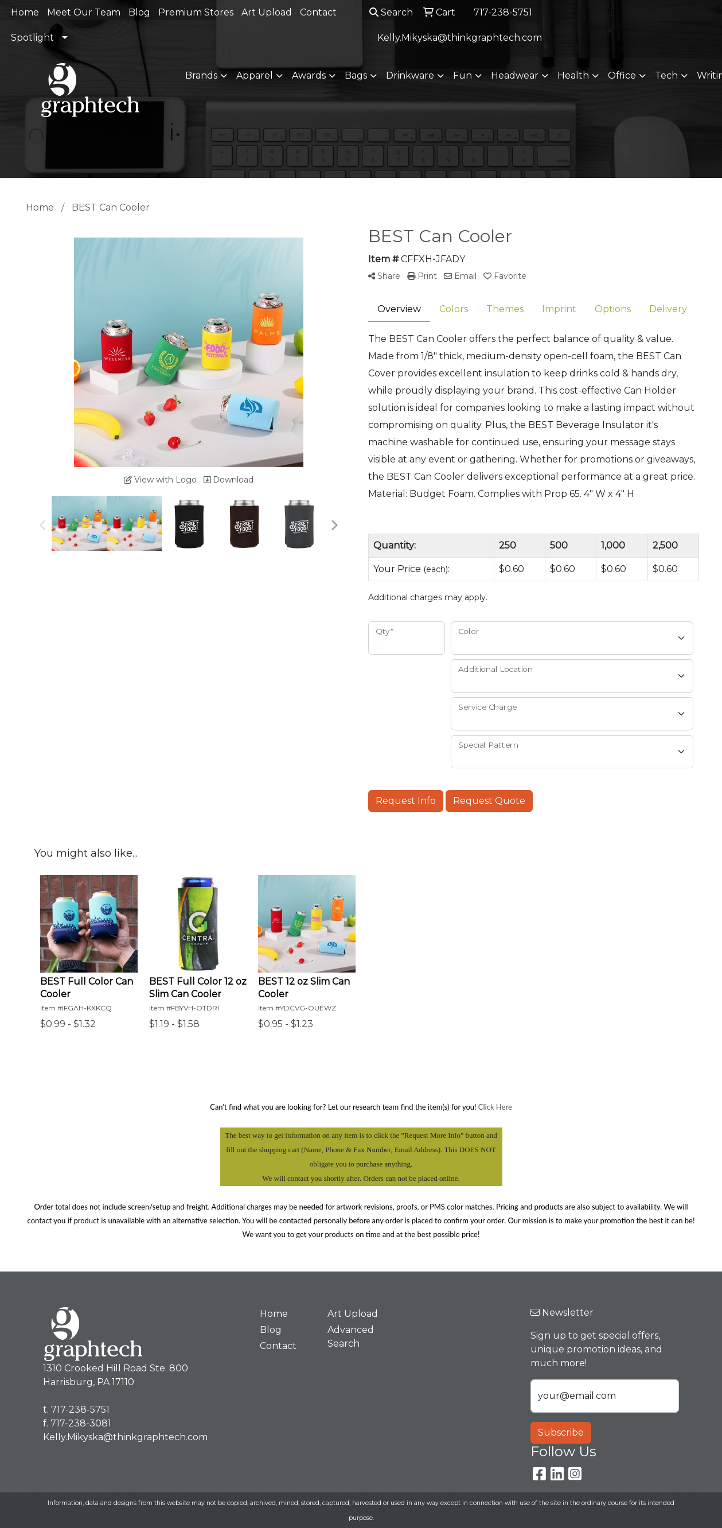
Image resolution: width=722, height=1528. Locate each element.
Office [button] (622, 75)
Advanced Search (350, 1336)
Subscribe (561, 1432)
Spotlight (32, 37)
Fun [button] (462, 75)
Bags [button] (356, 75)
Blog (139, 12)
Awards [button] (309, 75)
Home (25, 12)
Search (391, 12)
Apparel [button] (254, 75)
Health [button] (573, 75)
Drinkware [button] (410, 75)
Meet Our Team (83, 12)
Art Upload (266, 12)
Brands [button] (201, 75)
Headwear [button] (514, 75)
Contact (318, 12)
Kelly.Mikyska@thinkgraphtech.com (459, 37)
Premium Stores (195, 12)
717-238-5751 (503, 12)
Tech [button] (666, 75)
